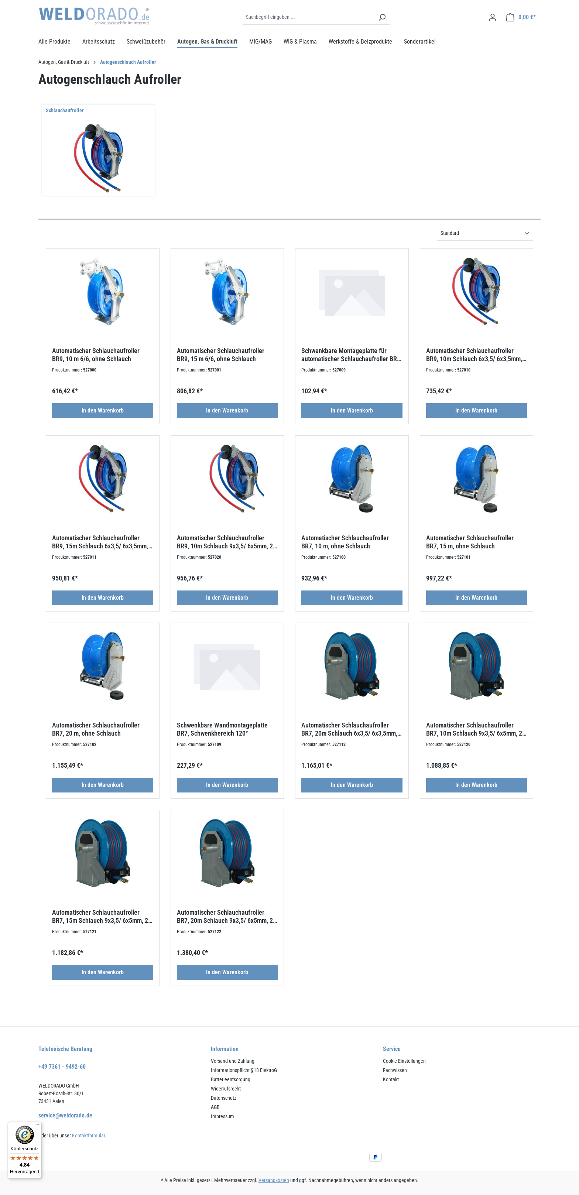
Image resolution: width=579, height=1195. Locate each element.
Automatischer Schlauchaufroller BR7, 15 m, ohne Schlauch (470, 542)
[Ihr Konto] (492, 17)
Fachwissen (395, 1070)
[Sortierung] (485, 233)
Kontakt (391, 1079)
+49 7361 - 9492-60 (62, 1066)
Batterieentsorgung (230, 1079)
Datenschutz (223, 1098)
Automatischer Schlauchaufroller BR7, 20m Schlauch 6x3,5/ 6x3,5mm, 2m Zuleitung (349, 729)
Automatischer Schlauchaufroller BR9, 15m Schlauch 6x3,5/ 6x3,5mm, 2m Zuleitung (100, 542)
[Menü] (37, 1126)
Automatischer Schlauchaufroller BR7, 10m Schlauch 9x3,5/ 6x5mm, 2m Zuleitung (476, 729)
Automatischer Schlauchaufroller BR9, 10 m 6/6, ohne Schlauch (96, 355)
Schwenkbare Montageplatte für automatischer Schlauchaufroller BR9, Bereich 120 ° (351, 355)
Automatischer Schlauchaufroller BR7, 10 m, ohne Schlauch (345, 542)
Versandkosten (273, 1180)
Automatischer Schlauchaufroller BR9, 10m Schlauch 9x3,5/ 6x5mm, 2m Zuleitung (227, 542)
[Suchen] (381, 17)
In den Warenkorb (103, 410)
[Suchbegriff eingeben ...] (308, 17)
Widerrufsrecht (226, 1089)
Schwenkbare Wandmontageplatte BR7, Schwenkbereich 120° (222, 729)
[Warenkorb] (521, 17)
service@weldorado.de (65, 1115)
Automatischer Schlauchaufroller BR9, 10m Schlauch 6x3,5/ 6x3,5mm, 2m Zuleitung (474, 355)
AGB (215, 1107)
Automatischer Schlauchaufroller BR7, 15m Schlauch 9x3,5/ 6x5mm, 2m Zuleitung (102, 916)
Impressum (222, 1116)
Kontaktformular (88, 1135)
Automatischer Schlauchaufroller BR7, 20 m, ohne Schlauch (96, 729)
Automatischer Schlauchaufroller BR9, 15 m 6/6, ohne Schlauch (220, 355)
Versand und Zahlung (232, 1061)
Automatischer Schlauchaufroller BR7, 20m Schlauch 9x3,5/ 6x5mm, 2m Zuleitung (227, 916)
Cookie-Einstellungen (404, 1061)
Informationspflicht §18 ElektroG (244, 1070)
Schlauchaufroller (65, 110)
